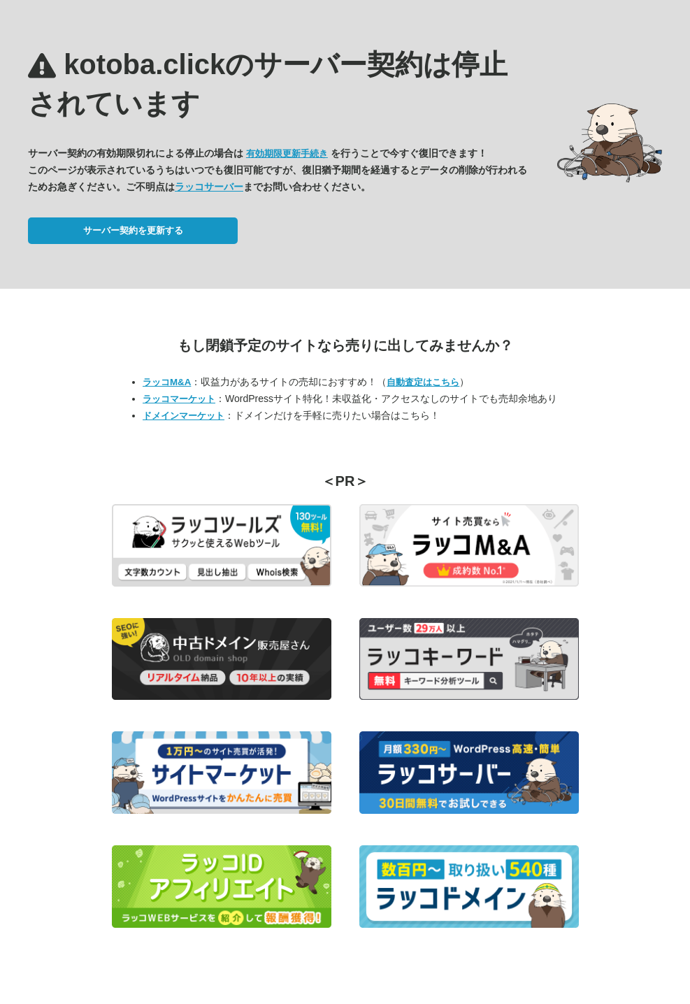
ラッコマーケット (179, 399)
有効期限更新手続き (287, 153)
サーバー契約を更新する (133, 230)
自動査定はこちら (423, 382)
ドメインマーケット (183, 415)
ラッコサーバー (209, 186)
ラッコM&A (167, 382)
